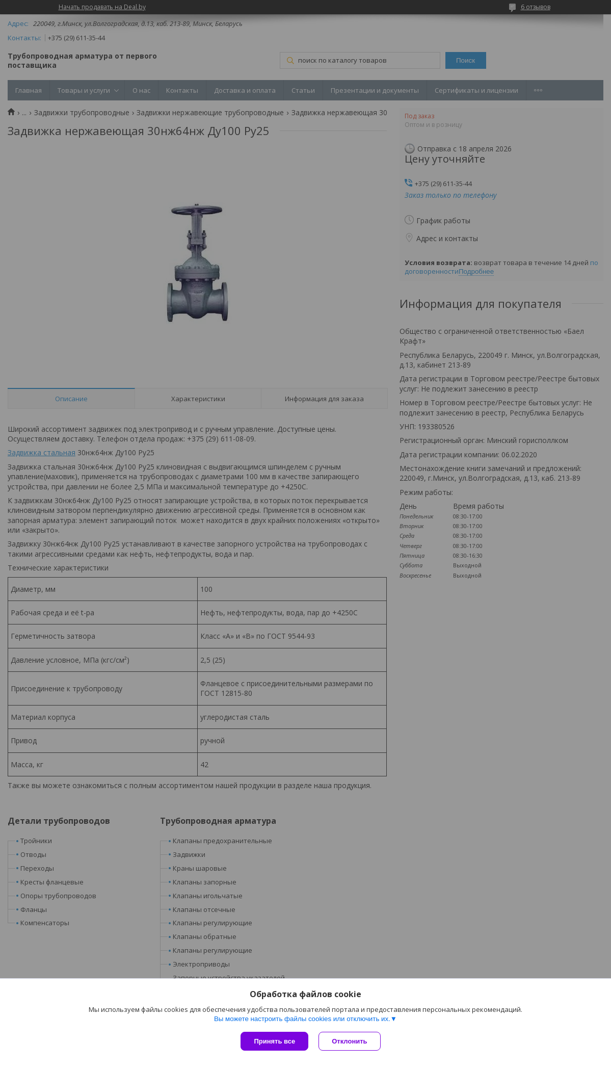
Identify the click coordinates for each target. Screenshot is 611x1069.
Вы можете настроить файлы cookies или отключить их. (302, 1019)
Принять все (274, 1041)
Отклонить (349, 1041)
